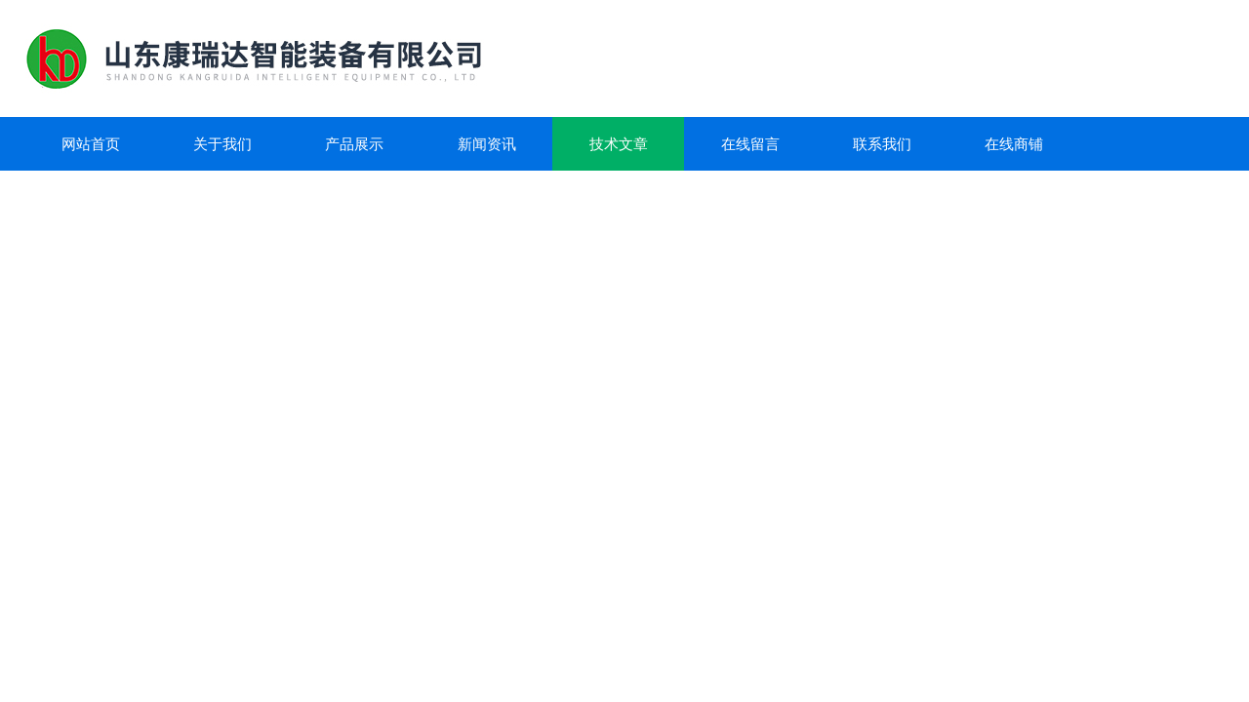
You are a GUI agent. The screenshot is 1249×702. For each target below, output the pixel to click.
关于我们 (222, 144)
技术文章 (618, 144)
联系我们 (882, 144)
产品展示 (354, 144)
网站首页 (90, 144)
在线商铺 (1014, 144)
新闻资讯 (487, 144)
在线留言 (750, 144)
